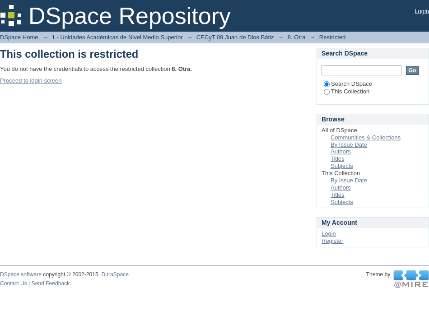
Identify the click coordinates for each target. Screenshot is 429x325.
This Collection (346, 91)
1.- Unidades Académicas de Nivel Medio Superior (117, 37)
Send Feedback (51, 283)
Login (422, 11)
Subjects (342, 165)
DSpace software (21, 274)
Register (332, 240)
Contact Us (13, 283)
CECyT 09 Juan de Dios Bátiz (235, 37)
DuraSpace (114, 274)
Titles (338, 158)
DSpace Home (19, 37)
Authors (341, 151)
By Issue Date (349, 144)
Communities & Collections (366, 137)
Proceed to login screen (31, 80)
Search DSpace (348, 83)
